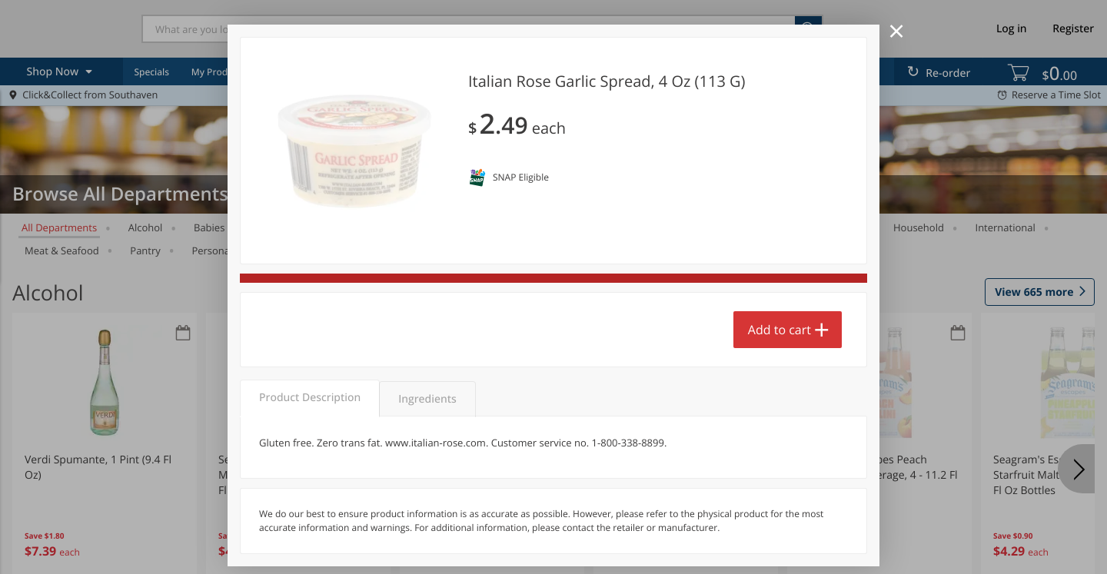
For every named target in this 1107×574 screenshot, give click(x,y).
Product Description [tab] (310, 397)
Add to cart (779, 329)
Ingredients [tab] (427, 399)
